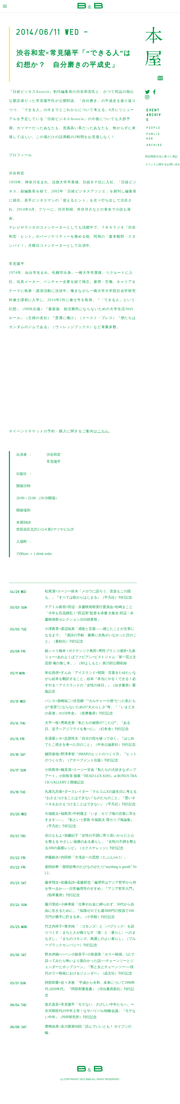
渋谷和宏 (54, 454)
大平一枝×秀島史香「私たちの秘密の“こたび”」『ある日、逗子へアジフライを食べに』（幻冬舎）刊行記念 (87, 726)
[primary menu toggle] (5, 6)
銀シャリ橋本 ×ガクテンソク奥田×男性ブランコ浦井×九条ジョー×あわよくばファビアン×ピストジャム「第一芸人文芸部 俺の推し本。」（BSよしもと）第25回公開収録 (90, 657)
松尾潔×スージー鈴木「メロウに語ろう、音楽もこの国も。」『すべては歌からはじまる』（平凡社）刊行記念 (88, 594)
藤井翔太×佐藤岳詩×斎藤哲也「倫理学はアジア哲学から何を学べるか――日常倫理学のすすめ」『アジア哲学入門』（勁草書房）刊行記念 (90, 888)
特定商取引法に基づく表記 (161, 156)
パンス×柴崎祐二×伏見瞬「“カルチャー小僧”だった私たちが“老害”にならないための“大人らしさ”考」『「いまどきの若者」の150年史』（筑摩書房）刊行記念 (90, 707)
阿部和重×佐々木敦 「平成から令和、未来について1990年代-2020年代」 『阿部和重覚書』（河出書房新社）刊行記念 (90, 989)
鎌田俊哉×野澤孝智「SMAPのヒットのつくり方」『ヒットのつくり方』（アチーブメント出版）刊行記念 (91, 757)
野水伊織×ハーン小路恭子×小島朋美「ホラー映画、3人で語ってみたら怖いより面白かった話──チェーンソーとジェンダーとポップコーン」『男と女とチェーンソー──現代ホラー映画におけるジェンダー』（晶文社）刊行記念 (89, 963)
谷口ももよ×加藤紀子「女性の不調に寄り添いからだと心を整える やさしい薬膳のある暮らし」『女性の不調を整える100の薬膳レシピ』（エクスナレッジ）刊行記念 (91, 842)
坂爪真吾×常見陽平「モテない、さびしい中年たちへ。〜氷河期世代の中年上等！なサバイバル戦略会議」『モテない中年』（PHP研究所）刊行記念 (90, 1010)
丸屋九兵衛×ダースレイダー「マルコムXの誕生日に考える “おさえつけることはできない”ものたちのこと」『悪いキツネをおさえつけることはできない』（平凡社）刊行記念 (91, 798)
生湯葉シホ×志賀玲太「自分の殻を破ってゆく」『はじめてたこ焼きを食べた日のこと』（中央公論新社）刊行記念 (90, 741)
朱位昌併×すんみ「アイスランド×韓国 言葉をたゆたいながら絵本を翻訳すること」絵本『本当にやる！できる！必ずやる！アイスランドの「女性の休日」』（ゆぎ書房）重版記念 (90, 682)
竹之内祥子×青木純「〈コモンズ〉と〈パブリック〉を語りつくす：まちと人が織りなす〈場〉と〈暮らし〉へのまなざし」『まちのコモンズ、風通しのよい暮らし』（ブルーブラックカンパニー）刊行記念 (90, 935)
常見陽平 (54, 461)
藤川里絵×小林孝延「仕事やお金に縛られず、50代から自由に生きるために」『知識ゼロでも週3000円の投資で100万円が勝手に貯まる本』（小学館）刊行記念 (89, 910)
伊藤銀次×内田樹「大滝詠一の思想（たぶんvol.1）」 (86, 857)
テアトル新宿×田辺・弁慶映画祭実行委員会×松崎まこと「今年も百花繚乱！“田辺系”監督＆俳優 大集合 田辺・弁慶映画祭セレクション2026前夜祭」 (89, 613)
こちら (103, 431)
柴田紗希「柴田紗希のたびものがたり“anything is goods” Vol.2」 (91, 870)
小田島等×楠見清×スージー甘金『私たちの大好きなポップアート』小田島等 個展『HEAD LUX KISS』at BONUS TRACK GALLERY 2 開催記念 (91, 776)
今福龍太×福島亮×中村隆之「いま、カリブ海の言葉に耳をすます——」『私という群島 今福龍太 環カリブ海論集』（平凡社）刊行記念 (90, 820)
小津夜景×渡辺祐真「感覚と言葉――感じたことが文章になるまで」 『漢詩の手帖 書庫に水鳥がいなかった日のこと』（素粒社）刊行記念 (91, 635)
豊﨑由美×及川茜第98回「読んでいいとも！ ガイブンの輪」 (88, 1030)
